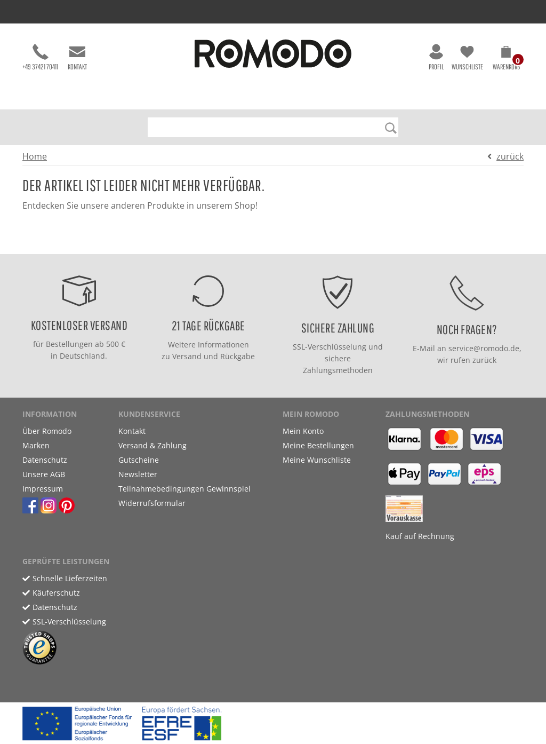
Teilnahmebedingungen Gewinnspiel (184, 489)
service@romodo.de (483, 348)
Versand (187, 356)
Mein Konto (303, 431)
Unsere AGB (43, 474)
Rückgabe (237, 356)
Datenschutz (44, 460)
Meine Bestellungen (318, 445)
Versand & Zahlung (152, 445)
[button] (506, 60)
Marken (36, 445)
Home (34, 156)
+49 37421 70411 (40, 57)
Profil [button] (436, 57)
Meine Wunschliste (317, 460)
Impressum (42, 489)
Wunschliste (467, 57)
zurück (510, 156)
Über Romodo (46, 431)
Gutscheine (138, 460)
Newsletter (137, 474)
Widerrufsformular (152, 503)
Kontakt (77, 57)
